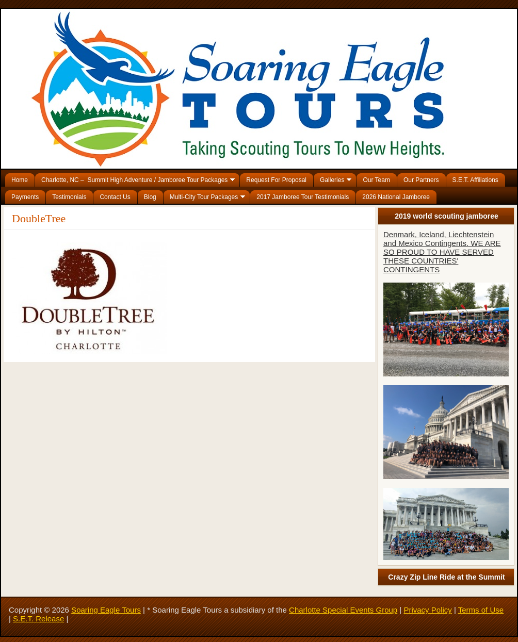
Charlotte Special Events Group (343, 609)
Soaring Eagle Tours (106, 609)
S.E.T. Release (38, 618)
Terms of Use (481, 609)
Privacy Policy (427, 609)
